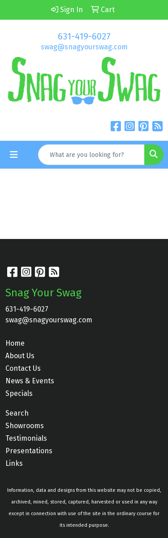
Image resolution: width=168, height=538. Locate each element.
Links (14, 463)
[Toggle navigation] (13, 154)
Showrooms (24, 425)
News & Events (29, 381)
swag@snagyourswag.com (84, 47)
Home (15, 343)
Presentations (28, 451)
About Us (19, 355)
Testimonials (26, 438)
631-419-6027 (84, 36)
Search (17, 413)
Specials (19, 393)
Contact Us (23, 368)
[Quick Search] (91, 154)
